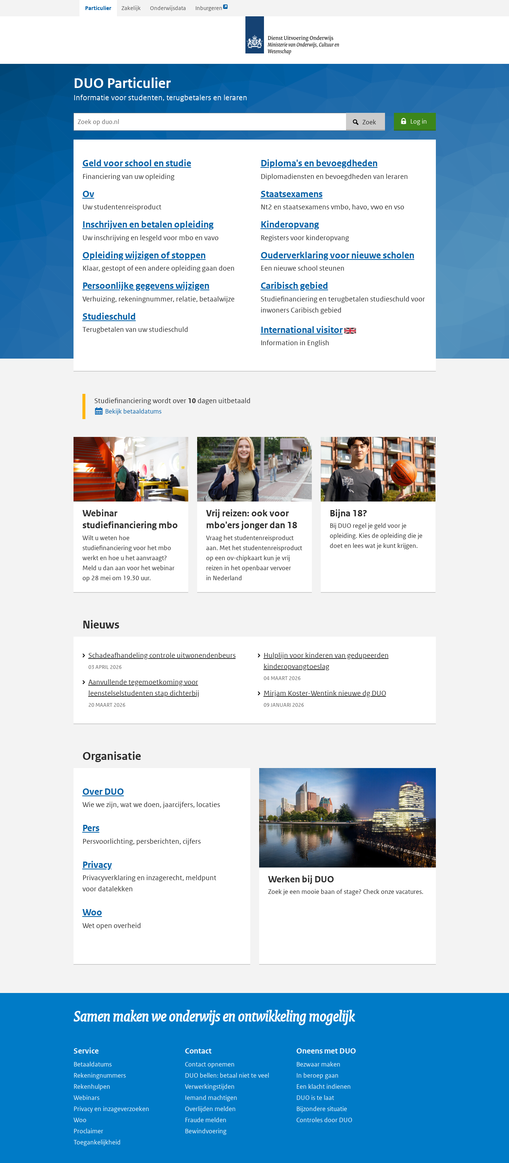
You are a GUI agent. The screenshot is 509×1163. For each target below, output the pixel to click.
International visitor (302, 330)
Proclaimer (88, 1131)
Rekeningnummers (100, 1075)
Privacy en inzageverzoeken (111, 1109)
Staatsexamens (292, 194)
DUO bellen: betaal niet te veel (227, 1075)
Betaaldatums (93, 1064)
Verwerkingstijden (210, 1086)
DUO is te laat (315, 1098)
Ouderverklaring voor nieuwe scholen (337, 255)
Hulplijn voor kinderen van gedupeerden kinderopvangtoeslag (326, 661)
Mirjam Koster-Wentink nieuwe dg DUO (325, 693)
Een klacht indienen (323, 1086)
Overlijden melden (210, 1109)
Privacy (97, 864)
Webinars (86, 1098)
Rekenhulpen (92, 1086)
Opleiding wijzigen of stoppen (144, 255)
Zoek (364, 122)
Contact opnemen (210, 1064)
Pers (90, 828)
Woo (92, 912)
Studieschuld (109, 316)
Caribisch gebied (294, 285)
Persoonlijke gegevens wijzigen (145, 285)
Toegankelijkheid (97, 1142)
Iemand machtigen (211, 1098)
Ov (88, 194)
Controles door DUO (324, 1120)
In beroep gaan (317, 1075)
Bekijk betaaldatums (127, 410)
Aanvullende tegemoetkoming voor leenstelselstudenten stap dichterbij (143, 688)
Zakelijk (131, 8)
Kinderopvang (290, 224)
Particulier (98, 8)
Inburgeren (211, 9)
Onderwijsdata (168, 8)
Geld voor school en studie (136, 163)
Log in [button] (413, 121)
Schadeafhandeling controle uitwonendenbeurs (162, 655)
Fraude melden (205, 1120)
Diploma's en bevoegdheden (319, 163)
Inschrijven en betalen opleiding (147, 224)
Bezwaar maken (318, 1064)
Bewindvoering (205, 1131)
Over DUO (103, 791)
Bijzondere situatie (321, 1109)
